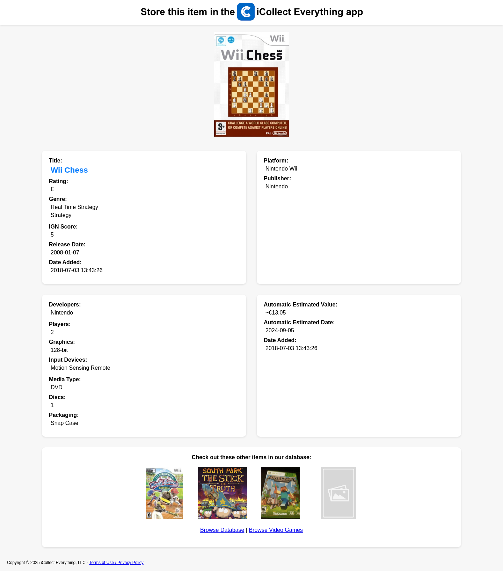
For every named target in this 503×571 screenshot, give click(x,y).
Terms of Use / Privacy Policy (116, 562)
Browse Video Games (275, 530)
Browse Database (222, 530)
